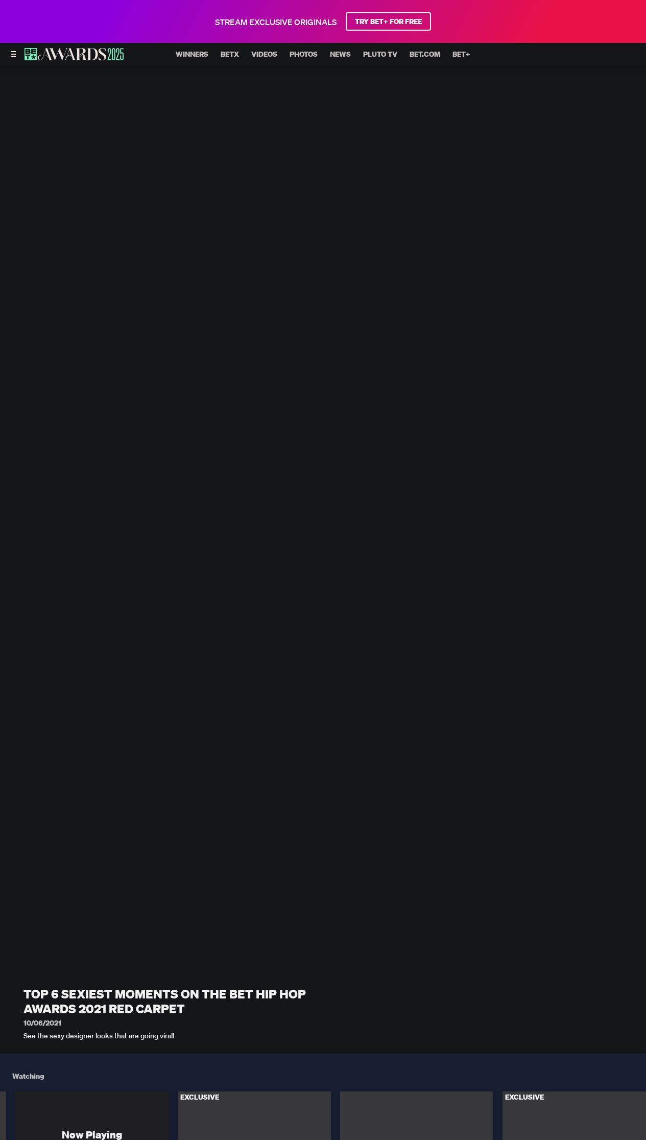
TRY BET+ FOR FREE (388, 21)
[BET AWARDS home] (74, 57)
